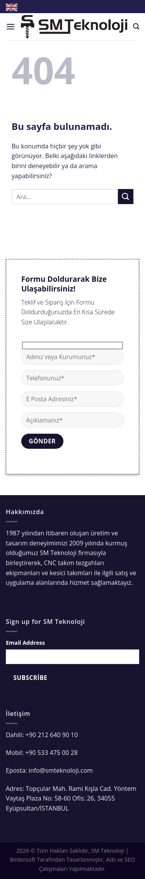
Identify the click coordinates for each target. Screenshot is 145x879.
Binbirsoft (23, 859)
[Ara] (136, 26)
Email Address (25, 642)
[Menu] (10, 26)
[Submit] (125, 196)
